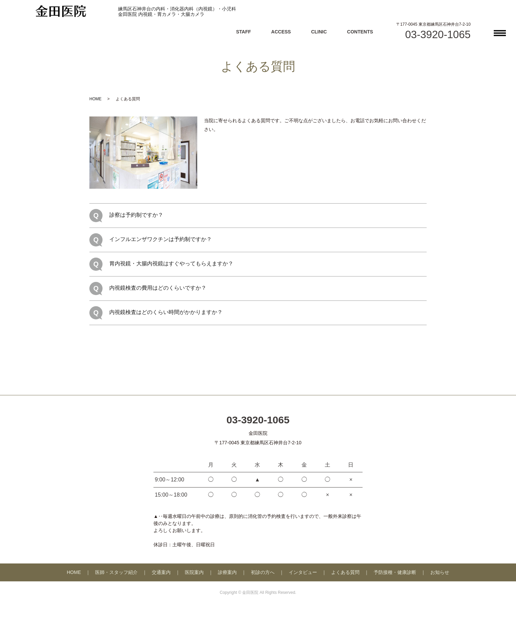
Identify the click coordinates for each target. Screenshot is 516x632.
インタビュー (303, 572)
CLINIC (319, 31)
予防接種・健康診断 (395, 572)
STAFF (243, 31)
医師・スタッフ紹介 (116, 572)
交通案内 (161, 572)
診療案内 (227, 572)
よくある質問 (345, 572)
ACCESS (281, 31)
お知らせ (439, 572)
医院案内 (194, 572)
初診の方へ (263, 572)
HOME (95, 99)
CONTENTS (360, 31)
